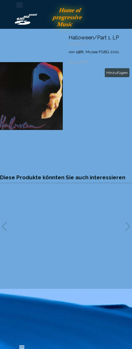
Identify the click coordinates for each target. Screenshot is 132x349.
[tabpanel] (66, 312)
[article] (66, 96)
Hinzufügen (117, 72)
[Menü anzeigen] (19, 5)
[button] (127, 226)
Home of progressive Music (68, 17)
